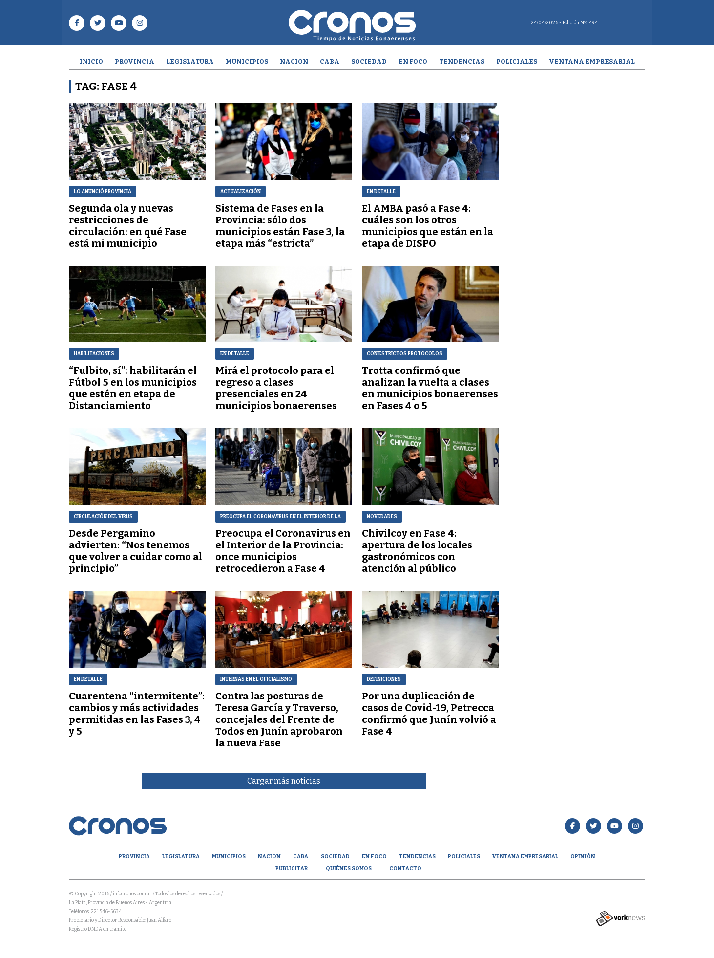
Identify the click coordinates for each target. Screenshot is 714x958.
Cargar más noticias (283, 780)
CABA (329, 61)
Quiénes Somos (349, 868)
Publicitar (291, 868)
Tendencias (461, 61)
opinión (582, 856)
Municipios (247, 61)
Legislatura (190, 61)
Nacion (294, 61)
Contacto (405, 868)
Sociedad (369, 61)
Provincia (134, 61)
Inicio (91, 61)
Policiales (516, 61)
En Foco (413, 61)
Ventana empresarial (592, 61)
